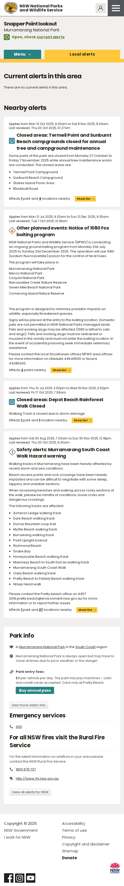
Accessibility (73, 823)
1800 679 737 (26, 769)
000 (19, 726)
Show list (84, 199)
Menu (20, 54)
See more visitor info (29, 705)
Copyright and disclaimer (86, 844)
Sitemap (70, 851)
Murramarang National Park (42, 646)
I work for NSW (17, 837)
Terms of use (74, 830)
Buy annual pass (35, 690)
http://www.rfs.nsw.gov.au (37, 778)
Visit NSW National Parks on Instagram (19, 878)
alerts (82, 54)
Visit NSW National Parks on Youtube (30, 878)
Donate (69, 857)
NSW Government (21, 830)
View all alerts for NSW (30, 792)
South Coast (85, 646)
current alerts (51, 37)
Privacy (68, 837)
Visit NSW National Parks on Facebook (8, 878)
